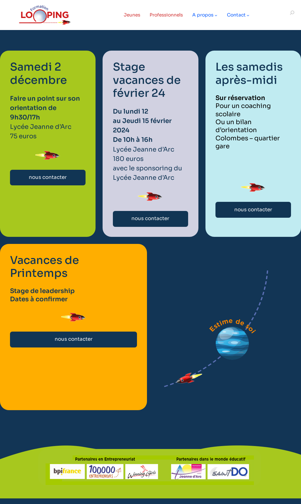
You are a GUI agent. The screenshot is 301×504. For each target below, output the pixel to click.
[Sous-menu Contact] (249, 15)
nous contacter (48, 177)
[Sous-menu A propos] (217, 15)
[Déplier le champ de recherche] (292, 15)
